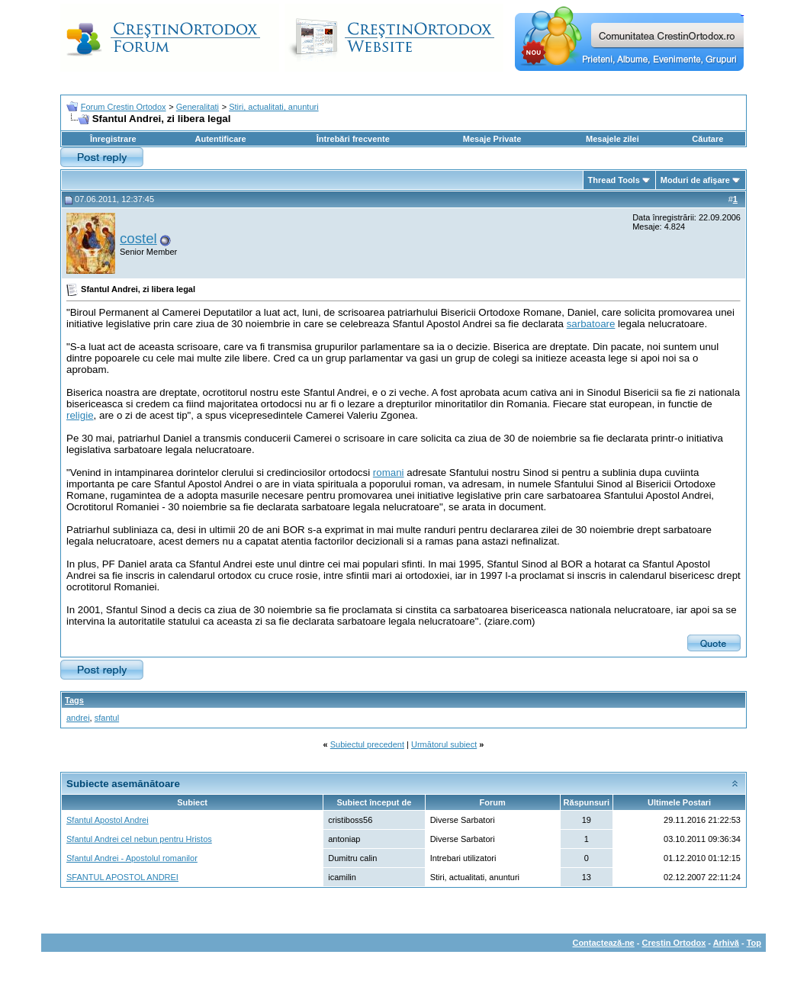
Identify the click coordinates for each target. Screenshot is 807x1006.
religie (80, 415)
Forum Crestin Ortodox (123, 106)
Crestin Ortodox (674, 942)
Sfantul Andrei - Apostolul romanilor (132, 858)
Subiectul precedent (367, 744)
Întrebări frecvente (353, 138)
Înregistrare (113, 138)
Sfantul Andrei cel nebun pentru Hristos (139, 839)
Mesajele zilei (612, 138)
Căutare (707, 138)
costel (138, 238)
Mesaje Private (492, 138)
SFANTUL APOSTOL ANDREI (122, 877)
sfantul (107, 717)
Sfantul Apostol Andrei (107, 819)
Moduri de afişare (695, 180)
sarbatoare (591, 323)
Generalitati (197, 106)
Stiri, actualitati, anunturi (273, 106)
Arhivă (726, 942)
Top (754, 942)
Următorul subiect (444, 744)
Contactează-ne (603, 942)
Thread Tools (614, 180)
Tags (74, 700)
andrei (78, 717)
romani (388, 472)
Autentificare (220, 138)
